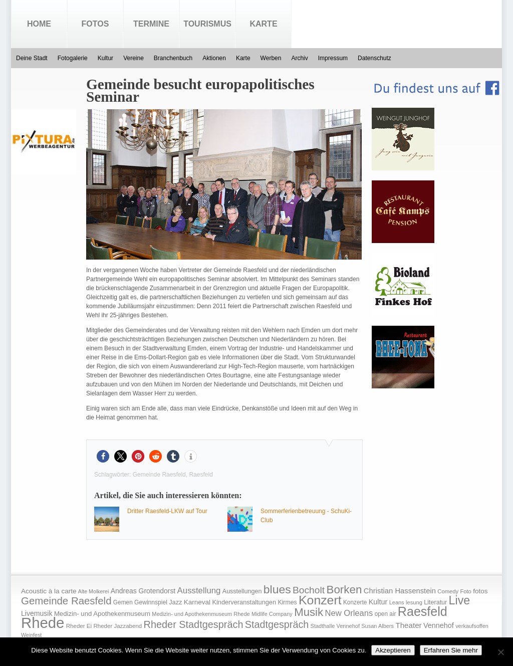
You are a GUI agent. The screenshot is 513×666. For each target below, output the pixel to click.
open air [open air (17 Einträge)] (385, 613)
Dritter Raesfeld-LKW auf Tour (167, 511)
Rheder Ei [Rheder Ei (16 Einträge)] (79, 626)
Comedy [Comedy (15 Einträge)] (447, 591)
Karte (263, 24)
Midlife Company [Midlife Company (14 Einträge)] (272, 614)
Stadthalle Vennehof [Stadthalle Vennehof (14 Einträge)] (335, 626)
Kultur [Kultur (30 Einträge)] (378, 602)
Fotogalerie (73, 58)
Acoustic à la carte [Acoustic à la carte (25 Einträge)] (48, 591)
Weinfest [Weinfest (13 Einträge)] (31, 635)
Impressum (333, 58)
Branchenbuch (173, 58)
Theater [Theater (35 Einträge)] (408, 625)
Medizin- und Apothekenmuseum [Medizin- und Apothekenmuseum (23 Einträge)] (102, 613)
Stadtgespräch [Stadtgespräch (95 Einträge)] (277, 624)
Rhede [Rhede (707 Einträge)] (42, 622)
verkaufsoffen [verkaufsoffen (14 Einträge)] (471, 626)
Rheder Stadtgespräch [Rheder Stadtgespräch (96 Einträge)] (193, 624)
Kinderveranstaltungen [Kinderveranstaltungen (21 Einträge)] (244, 602)
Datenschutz (374, 58)
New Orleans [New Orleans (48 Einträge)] (349, 613)
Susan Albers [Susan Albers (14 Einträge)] (377, 626)
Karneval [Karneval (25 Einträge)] (197, 602)
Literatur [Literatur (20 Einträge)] (435, 602)
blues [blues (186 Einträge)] (277, 589)
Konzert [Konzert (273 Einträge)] (320, 600)
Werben (271, 58)
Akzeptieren (392, 650)
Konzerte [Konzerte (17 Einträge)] (355, 602)
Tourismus (207, 24)
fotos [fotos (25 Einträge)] (480, 591)
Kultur (105, 58)
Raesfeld (200, 474)
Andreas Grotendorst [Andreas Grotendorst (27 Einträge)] (143, 591)
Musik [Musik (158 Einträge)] (308, 612)
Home (39, 24)
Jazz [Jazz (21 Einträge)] (175, 602)
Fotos (95, 24)
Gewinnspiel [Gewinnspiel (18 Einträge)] (150, 602)
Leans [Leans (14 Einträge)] (396, 602)
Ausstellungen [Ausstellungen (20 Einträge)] (242, 591)
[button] (103, 456)
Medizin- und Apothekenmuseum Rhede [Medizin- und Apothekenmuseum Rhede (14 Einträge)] (200, 614)
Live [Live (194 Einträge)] (459, 600)
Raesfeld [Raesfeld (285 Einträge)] (422, 611)
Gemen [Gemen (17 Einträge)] (123, 602)
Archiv (299, 58)
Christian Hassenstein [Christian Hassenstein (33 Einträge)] (400, 591)
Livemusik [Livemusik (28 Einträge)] (37, 613)
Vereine (133, 58)
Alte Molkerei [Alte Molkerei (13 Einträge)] (93, 591)
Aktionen (214, 58)
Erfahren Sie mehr (451, 650)
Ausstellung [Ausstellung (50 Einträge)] (199, 590)
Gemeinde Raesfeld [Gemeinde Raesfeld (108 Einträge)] (66, 600)
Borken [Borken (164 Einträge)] (344, 589)
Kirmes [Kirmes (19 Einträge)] (287, 602)
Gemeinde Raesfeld (159, 474)
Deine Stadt (32, 58)
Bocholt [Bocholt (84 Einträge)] (309, 590)
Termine (151, 24)
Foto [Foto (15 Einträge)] (465, 591)
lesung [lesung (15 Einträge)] (414, 602)
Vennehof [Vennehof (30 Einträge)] (438, 625)
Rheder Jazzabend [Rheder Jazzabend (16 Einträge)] (117, 626)
